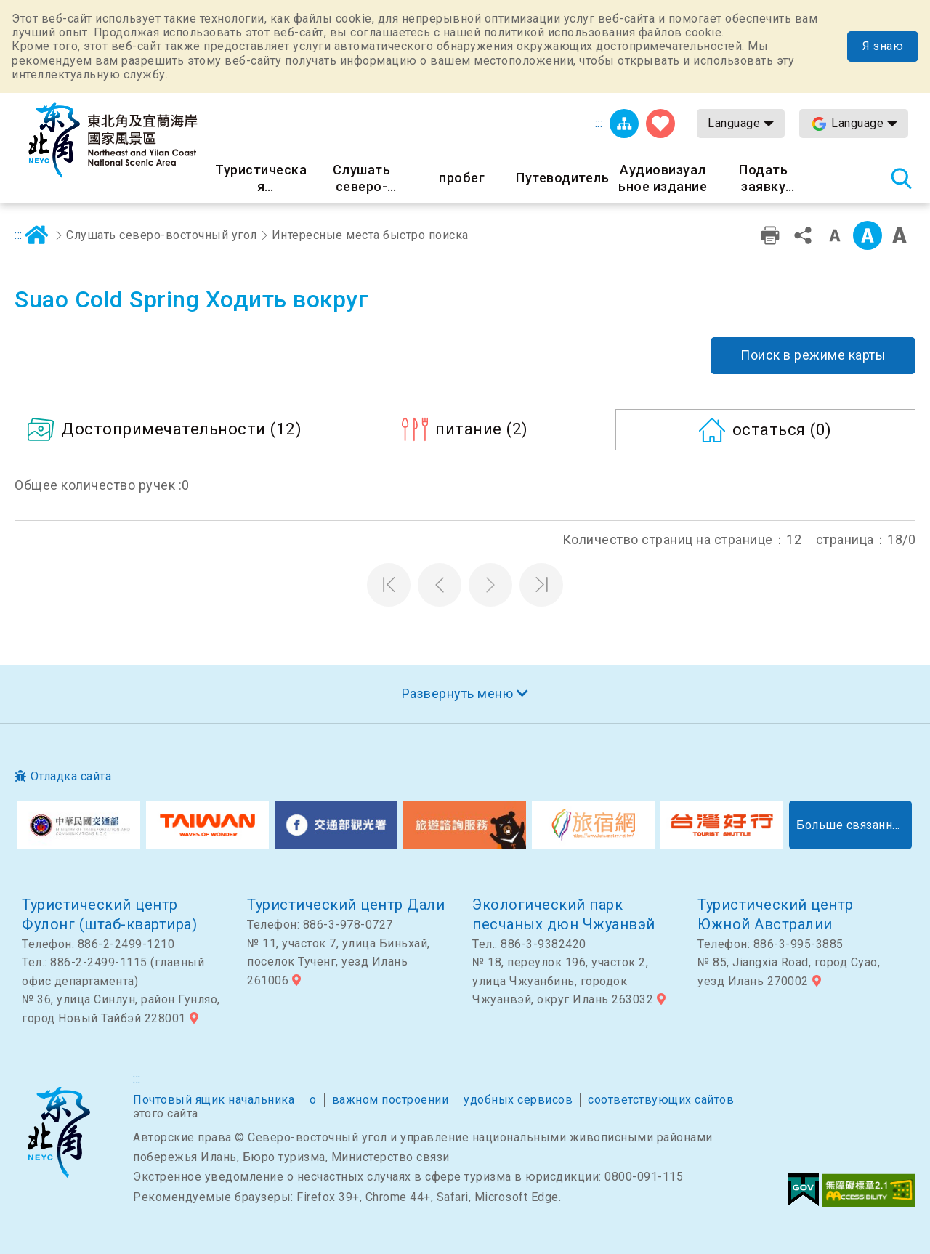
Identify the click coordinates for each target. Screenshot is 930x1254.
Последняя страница (541, 585)
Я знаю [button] (882, 46)
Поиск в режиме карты (813, 355)
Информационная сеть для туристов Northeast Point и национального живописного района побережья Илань (113, 140)
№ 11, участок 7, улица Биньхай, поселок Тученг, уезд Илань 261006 (338, 962)
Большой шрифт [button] (899, 235)
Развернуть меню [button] (458, 693)
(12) (181, 428)
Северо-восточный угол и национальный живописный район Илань (58, 1133)
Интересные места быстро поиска (370, 235)
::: (599, 123)
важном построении (390, 1100)
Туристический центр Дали (346, 904)
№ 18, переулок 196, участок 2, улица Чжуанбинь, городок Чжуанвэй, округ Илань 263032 (562, 980)
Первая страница (389, 585)
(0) (782, 429)
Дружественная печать (770, 235)
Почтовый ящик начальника (213, 1100)
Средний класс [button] (867, 235)
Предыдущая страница (439, 585)
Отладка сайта (71, 776)
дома (37, 235)
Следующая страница (490, 585)
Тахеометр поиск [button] (900, 178)
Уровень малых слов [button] (834, 235)
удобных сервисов (518, 1100)
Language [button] (734, 123)
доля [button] (802, 235)
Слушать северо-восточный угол (161, 235)
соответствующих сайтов (661, 1100)
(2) (481, 428)
